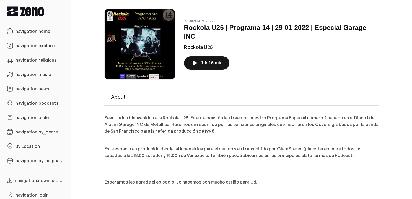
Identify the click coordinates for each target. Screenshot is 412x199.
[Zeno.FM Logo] (35, 11)
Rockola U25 (198, 47)
